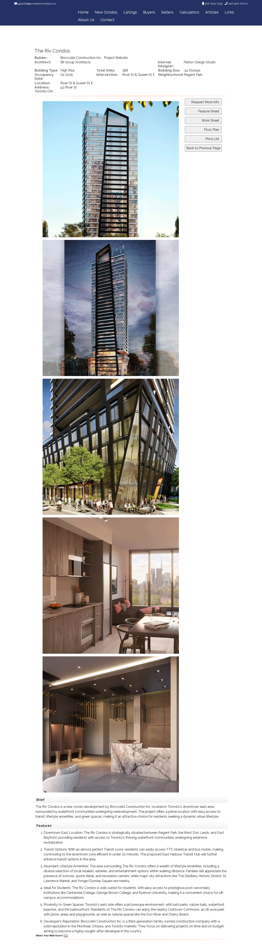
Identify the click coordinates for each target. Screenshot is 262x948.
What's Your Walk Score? (52, 935)
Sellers (167, 12)
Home (83, 12)
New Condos (106, 12)
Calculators (189, 12)
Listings (130, 12)
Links (229, 12)
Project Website (116, 58)
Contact (107, 20)
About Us (86, 20)
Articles (212, 12)
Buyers (149, 12)
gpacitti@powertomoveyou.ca (37, 3)
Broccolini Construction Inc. (81, 58)
